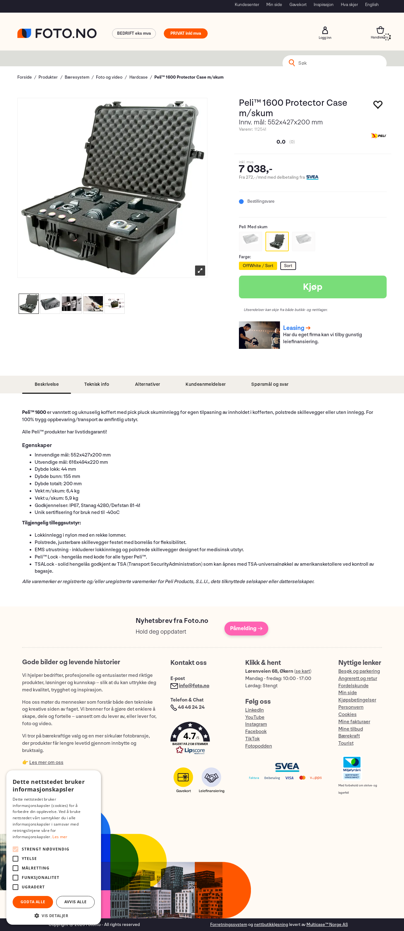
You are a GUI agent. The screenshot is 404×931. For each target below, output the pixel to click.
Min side (274, 4)
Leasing (293, 328)
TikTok (252, 739)
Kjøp (313, 287)
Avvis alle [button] (75, 901)
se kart (302, 671)
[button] (201, 740)
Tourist (346, 743)
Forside (24, 77)
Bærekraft (349, 736)
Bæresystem (77, 77)
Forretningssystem (228, 924)
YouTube (254, 717)
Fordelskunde (353, 686)
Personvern (351, 707)
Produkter (48, 77)
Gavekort (297, 4)
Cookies (347, 715)
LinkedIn (254, 710)
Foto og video (109, 77)
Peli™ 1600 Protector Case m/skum (188, 77)
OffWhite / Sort (258, 265)
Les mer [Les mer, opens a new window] (59, 836)
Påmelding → (246, 628)
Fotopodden (258, 746)
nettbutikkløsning (271, 924)
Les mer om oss (46, 763)
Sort (288, 265)
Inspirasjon (324, 4)
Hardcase (138, 77)
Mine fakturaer (354, 722)
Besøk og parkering (359, 671)
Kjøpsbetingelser (357, 700)
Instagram (256, 724)
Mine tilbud (350, 729)
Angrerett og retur (357, 679)
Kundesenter (247, 4)
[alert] (53, 847)
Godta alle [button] (33, 901)
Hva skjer (349, 4)
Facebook (256, 732)
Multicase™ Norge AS (327, 924)
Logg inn (325, 30)
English (372, 4)
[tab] (46, 385)
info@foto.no (194, 686)
